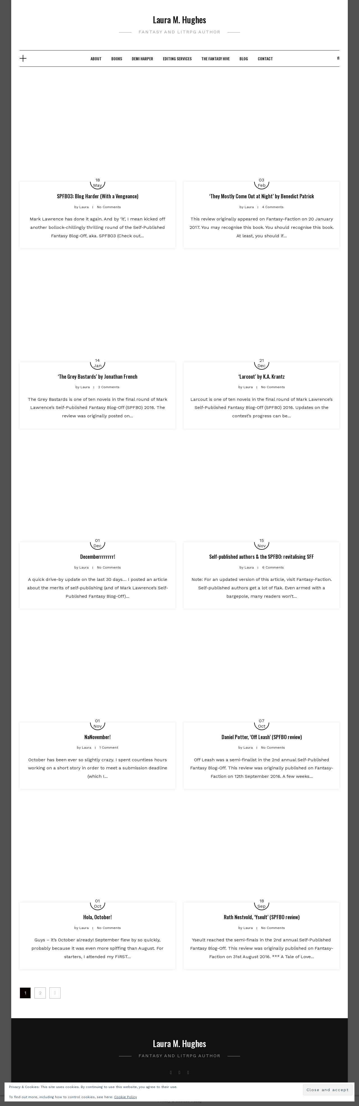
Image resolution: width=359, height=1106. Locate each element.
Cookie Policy (125, 1097)
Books (116, 58)
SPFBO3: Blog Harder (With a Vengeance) (97, 196)
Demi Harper (142, 58)
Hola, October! (97, 917)
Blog (244, 58)
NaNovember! (97, 737)
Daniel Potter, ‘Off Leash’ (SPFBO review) (262, 737)
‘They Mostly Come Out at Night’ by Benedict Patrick (261, 196)
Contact (265, 58)
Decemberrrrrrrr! (97, 556)
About (96, 58)
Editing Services (177, 58)
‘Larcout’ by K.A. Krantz (261, 376)
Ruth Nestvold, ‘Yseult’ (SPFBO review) (262, 917)
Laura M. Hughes (179, 19)
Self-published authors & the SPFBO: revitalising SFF (261, 556)
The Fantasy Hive (215, 58)
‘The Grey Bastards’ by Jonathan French (97, 376)
